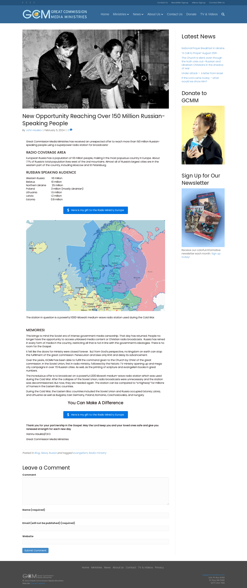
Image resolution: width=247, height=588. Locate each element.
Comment (29, 475)
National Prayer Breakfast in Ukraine (203, 48)
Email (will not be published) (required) (48, 523)
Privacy (159, 567)
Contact (131, 567)
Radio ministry (97, 453)
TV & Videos (209, 14)
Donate (191, 14)
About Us (153, 14)
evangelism (80, 453)
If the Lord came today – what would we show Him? (200, 79)
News (137, 14)
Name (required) (33, 510)
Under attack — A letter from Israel (202, 73)
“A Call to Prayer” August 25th (199, 53)
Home (105, 14)
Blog (37, 453)
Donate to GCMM (194, 97)
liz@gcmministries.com (213, 575)
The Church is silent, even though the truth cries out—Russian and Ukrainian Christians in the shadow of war (202, 63)
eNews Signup (199, 2)
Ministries (119, 14)
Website (27, 536)
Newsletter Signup (179, 2)
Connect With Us (217, 2)
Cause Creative (38, 583)
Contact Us (162, 2)
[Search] (222, 14)
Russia (53, 453)
